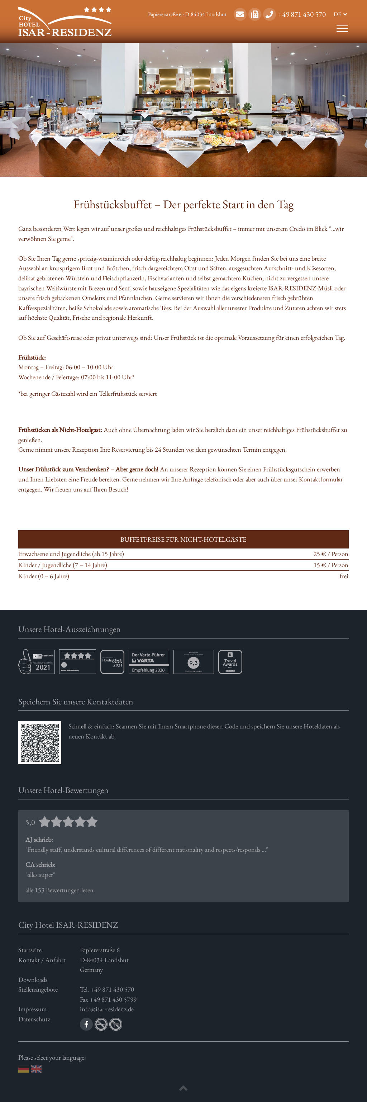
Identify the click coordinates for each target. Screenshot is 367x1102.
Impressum (32, 1008)
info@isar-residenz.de (107, 1008)
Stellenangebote (38, 989)
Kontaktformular (321, 479)
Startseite (30, 949)
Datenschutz (34, 1019)
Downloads (32, 979)
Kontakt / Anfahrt (42, 959)
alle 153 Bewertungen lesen (183, 855)
